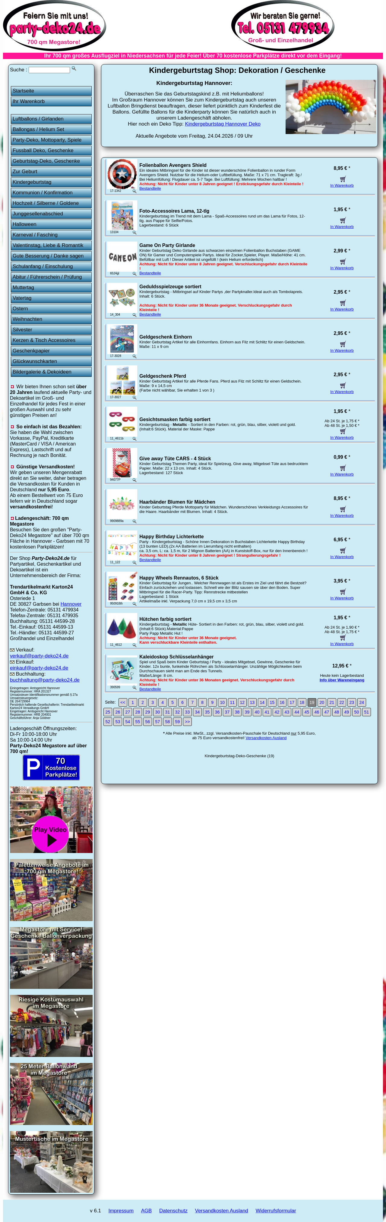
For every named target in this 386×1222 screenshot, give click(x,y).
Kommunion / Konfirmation (43, 192)
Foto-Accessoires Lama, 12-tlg (174, 211)
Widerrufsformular (276, 1211)
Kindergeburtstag (32, 182)
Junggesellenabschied (38, 214)
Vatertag (22, 298)
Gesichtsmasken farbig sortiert (174, 419)
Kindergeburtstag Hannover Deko (223, 124)
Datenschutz (173, 1211)
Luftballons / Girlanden (38, 119)
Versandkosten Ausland (266, 738)
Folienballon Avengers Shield (173, 165)
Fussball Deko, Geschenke (43, 150)
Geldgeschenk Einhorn (165, 336)
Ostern (20, 308)
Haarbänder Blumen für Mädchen (177, 502)
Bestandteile (150, 188)
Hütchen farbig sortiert (165, 619)
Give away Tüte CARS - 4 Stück (175, 458)
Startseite (23, 91)
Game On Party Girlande (167, 245)
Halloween (24, 224)
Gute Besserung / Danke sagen (48, 256)
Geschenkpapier (31, 351)
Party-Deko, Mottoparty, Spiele (47, 140)
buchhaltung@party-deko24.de (45, 680)
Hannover (71, 604)
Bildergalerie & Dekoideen (42, 372)
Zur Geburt (25, 171)
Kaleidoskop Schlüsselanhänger (176, 656)
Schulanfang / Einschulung (43, 266)
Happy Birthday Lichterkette (171, 536)
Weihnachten (27, 319)
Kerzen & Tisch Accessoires (44, 340)
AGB (146, 1211)
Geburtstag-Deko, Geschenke (46, 161)
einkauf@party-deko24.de (39, 668)
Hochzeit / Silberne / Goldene (46, 203)
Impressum (121, 1211)
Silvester (22, 330)
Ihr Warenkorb (29, 101)
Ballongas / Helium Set (38, 129)
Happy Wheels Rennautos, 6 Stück (178, 577)
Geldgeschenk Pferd (162, 376)
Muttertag (23, 287)
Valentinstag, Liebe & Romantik (48, 245)
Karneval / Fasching (35, 235)
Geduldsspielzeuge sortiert (170, 286)
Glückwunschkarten (35, 361)
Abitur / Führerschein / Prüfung (47, 277)
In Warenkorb (342, 183)
